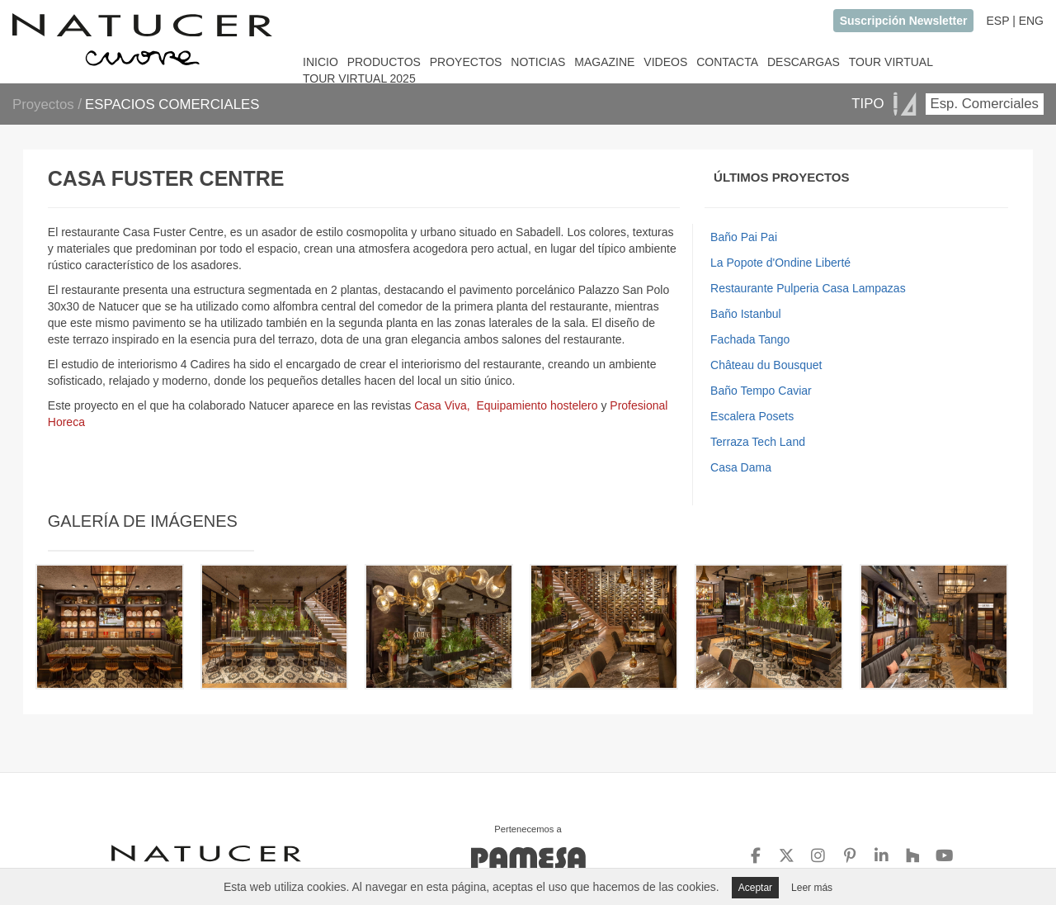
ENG (1031, 20)
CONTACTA (727, 62)
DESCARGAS (803, 62)
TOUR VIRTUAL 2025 (359, 78)
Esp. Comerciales (985, 103)
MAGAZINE (604, 62)
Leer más (811, 887)
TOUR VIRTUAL (891, 62)
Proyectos (45, 104)
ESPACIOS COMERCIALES (172, 104)
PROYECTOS (466, 62)
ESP (997, 20)
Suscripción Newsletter (904, 20)
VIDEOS (665, 62)
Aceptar (755, 887)
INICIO (320, 62)
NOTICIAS (538, 62)
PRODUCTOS (384, 62)
